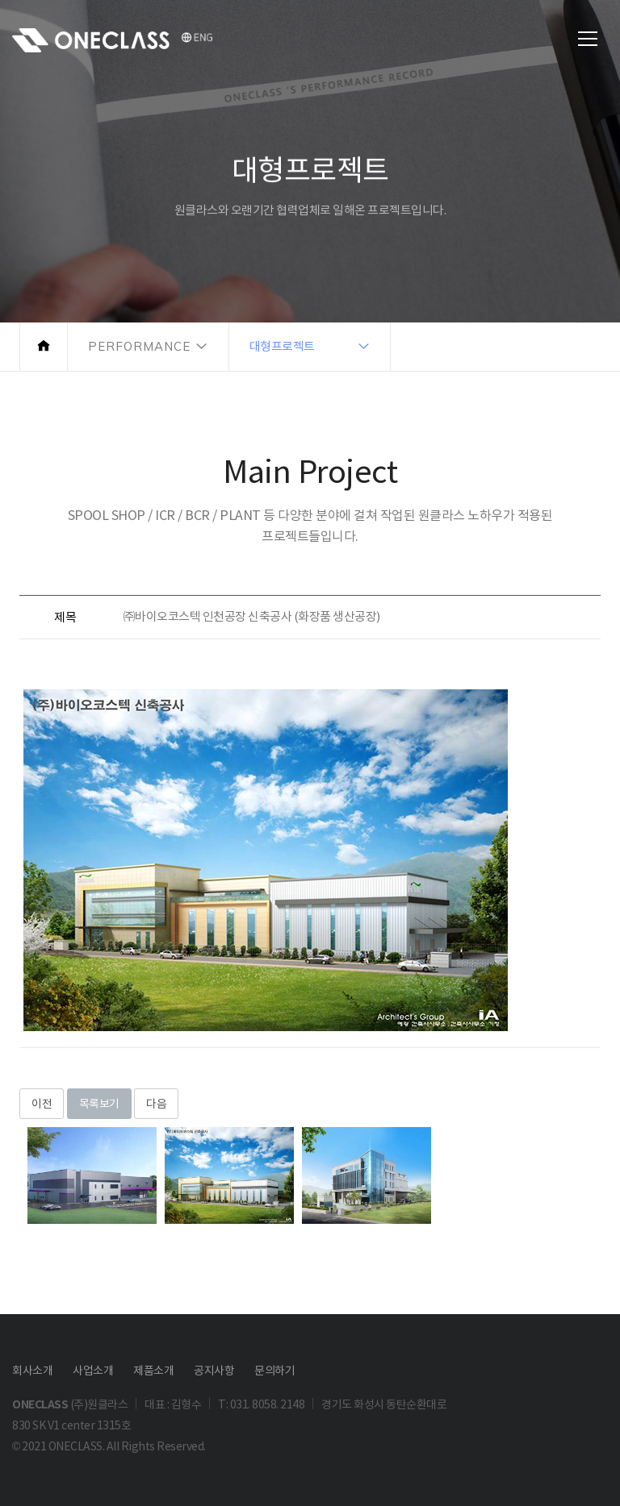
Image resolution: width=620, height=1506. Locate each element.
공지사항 (214, 1370)
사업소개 (93, 1370)
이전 (41, 1103)
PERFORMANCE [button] (139, 346)
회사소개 (32, 1370)
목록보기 (99, 1103)
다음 (156, 1103)
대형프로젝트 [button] (282, 346)
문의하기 (274, 1370)
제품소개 (153, 1370)
